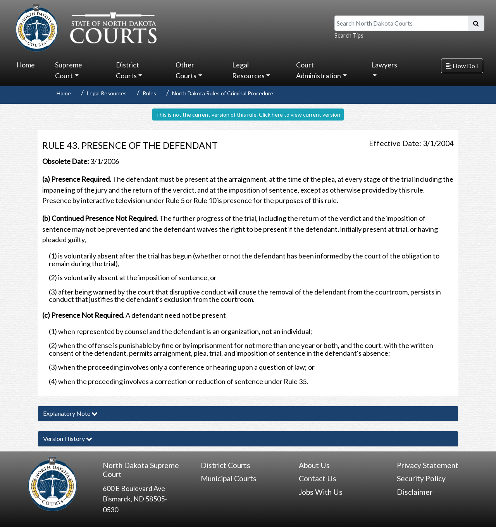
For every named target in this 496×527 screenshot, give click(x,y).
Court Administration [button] (318, 70)
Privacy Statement (427, 465)
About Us (314, 465)
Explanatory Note (70, 413)
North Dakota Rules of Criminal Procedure (222, 93)
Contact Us (317, 478)
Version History (67, 438)
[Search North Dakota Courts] (401, 23)
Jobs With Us (321, 491)
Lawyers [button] (384, 64)
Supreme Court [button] (68, 70)
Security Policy (421, 478)
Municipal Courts (229, 478)
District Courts (225, 465)
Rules (149, 93)
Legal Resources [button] (248, 70)
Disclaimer (414, 491)
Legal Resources (107, 93)
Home (25, 64)
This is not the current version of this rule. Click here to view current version (248, 114)
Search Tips (348, 35)
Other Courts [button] (186, 70)
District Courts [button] (127, 70)
